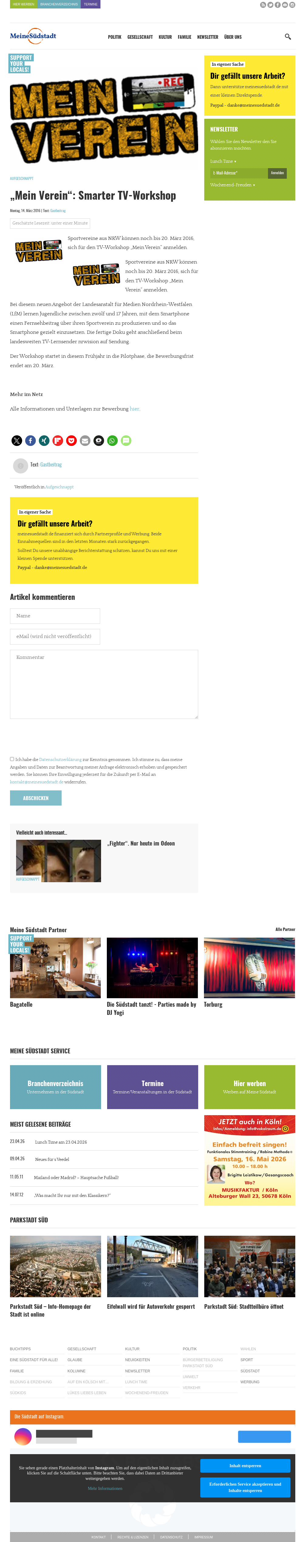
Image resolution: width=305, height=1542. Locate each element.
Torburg (213, 1005)
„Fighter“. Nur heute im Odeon (141, 844)
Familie (184, 37)
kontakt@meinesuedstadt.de (36, 782)
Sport (247, 1360)
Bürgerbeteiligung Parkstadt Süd (203, 1363)
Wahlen (248, 1349)
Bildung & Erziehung (31, 1382)
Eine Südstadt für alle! (34, 1360)
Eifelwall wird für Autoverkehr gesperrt (151, 1307)
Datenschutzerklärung (60, 759)
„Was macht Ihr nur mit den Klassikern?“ (72, 1195)
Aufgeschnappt (21, 179)
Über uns (233, 37)
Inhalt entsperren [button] (245, 1466)
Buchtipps (20, 1349)
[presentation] (56, 739)
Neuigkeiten (137, 1360)
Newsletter (207, 37)
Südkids (18, 1393)
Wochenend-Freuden (231, 185)
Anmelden (277, 173)
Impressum (204, 1537)
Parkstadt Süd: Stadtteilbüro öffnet (243, 1307)
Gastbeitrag (58, 211)
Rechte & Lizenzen (132, 1537)
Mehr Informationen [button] (105, 1488)
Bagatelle (21, 1005)
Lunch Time (221, 161)
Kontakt (99, 1537)
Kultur (165, 37)
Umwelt (190, 1377)
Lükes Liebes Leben (87, 1393)
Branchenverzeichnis (59, 4)
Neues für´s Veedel (52, 1159)
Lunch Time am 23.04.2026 (61, 1142)
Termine (90, 4)
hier (134, 409)
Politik (114, 37)
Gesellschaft (140, 37)
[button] (17, 440)
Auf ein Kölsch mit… (88, 1382)
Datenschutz (171, 1537)
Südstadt (250, 1371)
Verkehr (192, 1388)
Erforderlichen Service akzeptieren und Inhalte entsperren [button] (245, 1487)
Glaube (75, 1360)
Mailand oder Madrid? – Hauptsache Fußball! (76, 1177)
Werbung (250, 1382)
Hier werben (24, 4)
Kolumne (77, 1371)
